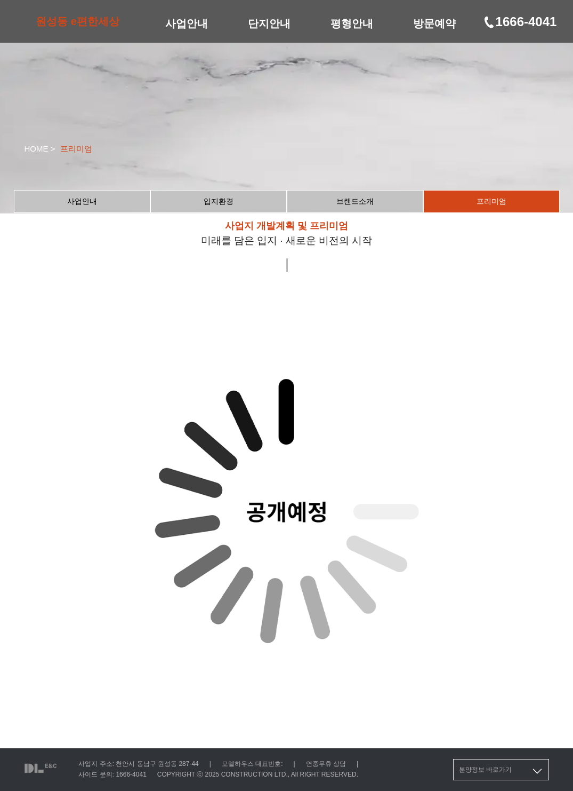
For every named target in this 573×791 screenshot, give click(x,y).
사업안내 (186, 23)
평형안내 (351, 23)
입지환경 (218, 201)
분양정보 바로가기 (501, 771)
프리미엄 (491, 201)
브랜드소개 (355, 201)
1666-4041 (519, 21)
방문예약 (434, 23)
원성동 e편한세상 (77, 21)
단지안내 (269, 23)
